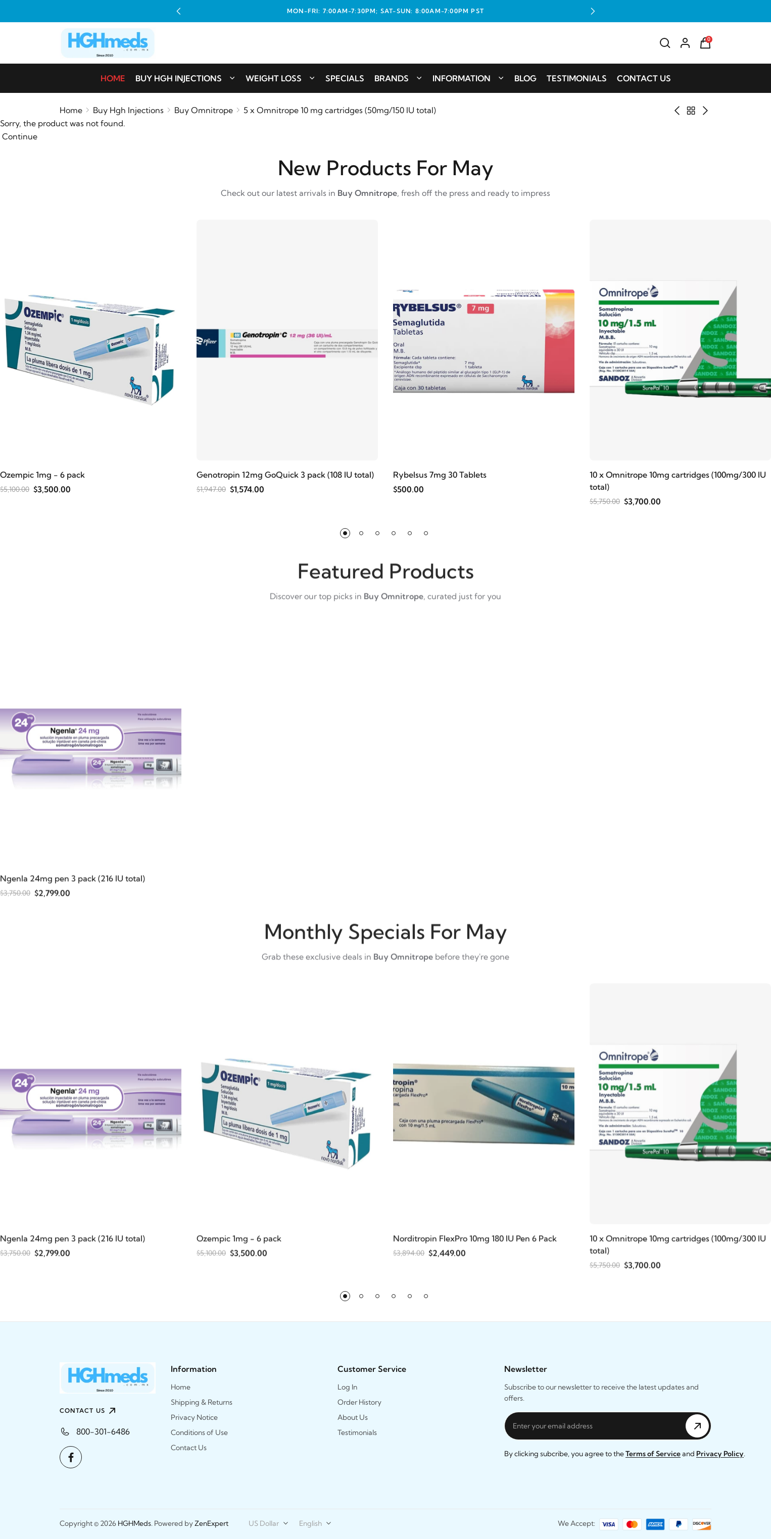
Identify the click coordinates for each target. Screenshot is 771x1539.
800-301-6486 (103, 1431)
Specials (344, 78)
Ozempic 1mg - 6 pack (42, 475)
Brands (398, 78)
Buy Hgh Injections (185, 78)
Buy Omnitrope (203, 110)
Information (468, 78)
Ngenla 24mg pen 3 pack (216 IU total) (72, 882)
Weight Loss (280, 78)
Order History (359, 1402)
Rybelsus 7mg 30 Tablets (440, 475)
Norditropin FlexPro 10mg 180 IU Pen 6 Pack (475, 1242)
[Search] (665, 43)
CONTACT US (89, 1411)
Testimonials (577, 78)
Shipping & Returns (201, 1402)
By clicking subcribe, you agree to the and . (624, 1453)
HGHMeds (134, 1523)
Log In (347, 1387)
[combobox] (269, 1523)
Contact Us (644, 78)
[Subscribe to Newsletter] (697, 1426)
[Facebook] (71, 1457)
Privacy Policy (720, 1453)
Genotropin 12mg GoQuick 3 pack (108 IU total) (285, 475)
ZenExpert (211, 1523)
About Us (353, 1417)
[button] (178, 11)
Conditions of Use (199, 1432)
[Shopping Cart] (705, 43)
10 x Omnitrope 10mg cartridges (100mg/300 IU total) (678, 481)
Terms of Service (653, 1453)
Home (113, 78)
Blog (525, 78)
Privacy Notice (194, 1417)
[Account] (685, 43)
